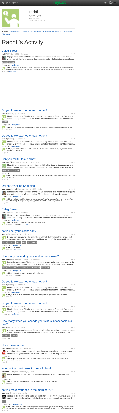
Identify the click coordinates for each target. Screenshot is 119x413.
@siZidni (11, 54)
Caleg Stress (9, 50)
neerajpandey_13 (9, 189)
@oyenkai (12, 234)
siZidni (5, 54)
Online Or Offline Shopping (18, 185)
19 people (18, 404)
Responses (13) (27, 31)
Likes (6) (58, 31)
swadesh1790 (8, 372)
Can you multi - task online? (19, 159)
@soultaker (14, 348)
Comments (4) (39, 31)
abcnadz (5, 393)
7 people (18, 270)
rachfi (4, 114)
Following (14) (6, 34)
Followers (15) (67, 31)
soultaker (6, 348)
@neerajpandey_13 (24, 189)
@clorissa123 (17, 162)
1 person (17, 65)
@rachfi (10, 114)
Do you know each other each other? (24, 110)
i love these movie (13, 345)
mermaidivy (7, 259)
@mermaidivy (17, 259)
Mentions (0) (49, 31)
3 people (13, 71)
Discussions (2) (15, 31)
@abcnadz (13, 393)
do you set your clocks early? (19, 230)
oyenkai (5, 234)
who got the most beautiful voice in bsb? (26, 368)
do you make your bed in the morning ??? (27, 389)
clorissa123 (7, 162)
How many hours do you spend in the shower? (30, 256)
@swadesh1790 (20, 372)
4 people (18, 245)
